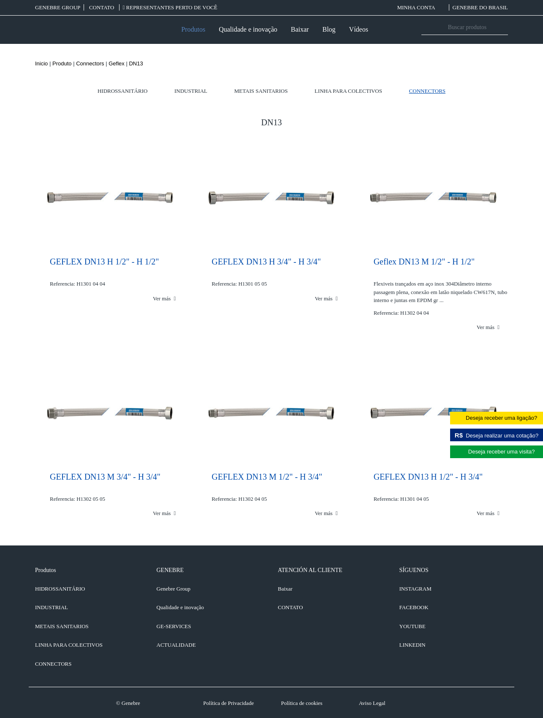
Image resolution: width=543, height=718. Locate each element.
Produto (62, 63)
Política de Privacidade (228, 703)
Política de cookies (301, 703)
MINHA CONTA (421, 7)
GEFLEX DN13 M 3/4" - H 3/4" (105, 476)
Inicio (41, 63)
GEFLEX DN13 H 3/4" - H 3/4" (266, 261)
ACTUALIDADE (176, 645)
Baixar (300, 29)
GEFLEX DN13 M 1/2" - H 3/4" (267, 476)
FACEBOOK (414, 607)
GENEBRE (170, 570)
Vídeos (358, 29)
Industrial (190, 91)
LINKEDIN (412, 645)
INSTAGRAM (415, 589)
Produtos (193, 29)
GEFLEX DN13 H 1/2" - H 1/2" (104, 261)
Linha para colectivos (348, 91)
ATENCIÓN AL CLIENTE (310, 570)
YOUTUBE (412, 626)
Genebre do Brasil (480, 7)
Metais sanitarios (261, 91)
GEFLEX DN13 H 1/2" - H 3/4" (428, 476)
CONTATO (102, 7)
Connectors (90, 63)
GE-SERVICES (174, 626)
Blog (328, 29)
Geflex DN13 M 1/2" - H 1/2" (424, 261)
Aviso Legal (372, 703)
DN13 (136, 63)
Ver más (164, 298)
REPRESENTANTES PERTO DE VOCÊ (170, 7)
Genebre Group (57, 7)
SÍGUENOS (414, 570)
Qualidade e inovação (248, 29)
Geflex (117, 63)
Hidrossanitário (122, 91)
